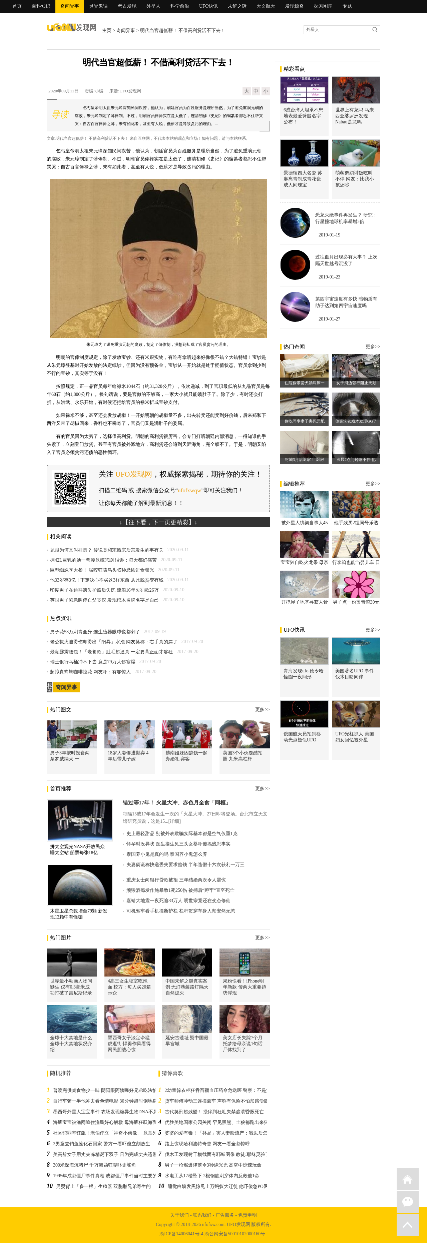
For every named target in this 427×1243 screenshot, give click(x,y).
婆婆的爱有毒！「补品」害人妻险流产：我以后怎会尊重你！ (228, 1133)
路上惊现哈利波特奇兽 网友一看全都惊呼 (207, 1143)
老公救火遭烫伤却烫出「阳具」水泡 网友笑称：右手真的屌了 (113, 641)
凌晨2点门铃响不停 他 (356, 459)
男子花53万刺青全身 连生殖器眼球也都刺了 (95, 631)
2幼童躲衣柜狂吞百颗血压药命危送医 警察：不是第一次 (223, 1090)
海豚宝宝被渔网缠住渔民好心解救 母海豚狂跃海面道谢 (109, 1122)
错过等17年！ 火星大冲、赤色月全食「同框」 (177, 802)
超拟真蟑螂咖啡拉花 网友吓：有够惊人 (90, 671)
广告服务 (225, 1215)
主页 (106, 30)
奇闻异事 (69, 6)
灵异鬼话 (98, 6)
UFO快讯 (208, 6)
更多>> (262, 709)
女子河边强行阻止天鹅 (356, 383)
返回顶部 (408, 1225)
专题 (347, 6)
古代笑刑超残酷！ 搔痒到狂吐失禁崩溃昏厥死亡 (214, 1111)
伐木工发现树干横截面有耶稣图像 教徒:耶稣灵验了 (217, 1154)
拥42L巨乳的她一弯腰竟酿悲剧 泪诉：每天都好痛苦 (103, 560)
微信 (408, 1202)
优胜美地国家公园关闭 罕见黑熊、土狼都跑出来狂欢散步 (224, 1122)
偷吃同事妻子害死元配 (305, 421)
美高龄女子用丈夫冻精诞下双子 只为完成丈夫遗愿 (105, 1154)
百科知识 (41, 6)
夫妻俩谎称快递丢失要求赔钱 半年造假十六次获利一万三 (185, 864)
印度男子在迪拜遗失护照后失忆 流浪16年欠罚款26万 (104, 590)
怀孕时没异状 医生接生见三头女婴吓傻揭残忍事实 (178, 843)
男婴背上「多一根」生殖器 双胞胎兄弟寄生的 (103, 1186)
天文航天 (266, 6)
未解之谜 (237, 6)
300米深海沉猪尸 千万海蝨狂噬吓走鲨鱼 (94, 1165)
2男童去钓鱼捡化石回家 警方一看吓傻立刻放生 (101, 1143)
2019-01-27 (329, 319)
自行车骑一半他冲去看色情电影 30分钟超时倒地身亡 (107, 1101)
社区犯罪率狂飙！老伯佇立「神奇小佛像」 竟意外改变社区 (114, 1133)
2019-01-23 (329, 276)
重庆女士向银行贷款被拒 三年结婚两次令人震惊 (176, 879)
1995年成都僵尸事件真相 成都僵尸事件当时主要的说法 (109, 1175)
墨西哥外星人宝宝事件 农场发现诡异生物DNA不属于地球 (112, 1111)
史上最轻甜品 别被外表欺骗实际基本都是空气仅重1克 (182, 833)
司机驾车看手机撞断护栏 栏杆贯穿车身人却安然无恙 (180, 910)
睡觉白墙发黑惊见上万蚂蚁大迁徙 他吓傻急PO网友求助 (225, 1186)
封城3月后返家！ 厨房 (304, 459)
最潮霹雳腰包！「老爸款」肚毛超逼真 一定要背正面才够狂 (111, 651)
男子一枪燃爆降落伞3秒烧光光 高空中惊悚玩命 (213, 1165)
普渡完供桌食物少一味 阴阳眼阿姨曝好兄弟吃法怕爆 (107, 1090)
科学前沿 (179, 6)
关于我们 (179, 1215)
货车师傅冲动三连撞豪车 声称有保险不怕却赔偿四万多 (221, 1101)
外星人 (153, 6)
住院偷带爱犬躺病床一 (305, 383)
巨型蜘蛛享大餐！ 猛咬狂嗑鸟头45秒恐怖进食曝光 (102, 570)
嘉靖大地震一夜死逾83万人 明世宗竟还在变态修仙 (178, 900)
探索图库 (323, 6)
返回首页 (408, 1179)
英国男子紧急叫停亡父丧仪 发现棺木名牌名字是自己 (104, 600)
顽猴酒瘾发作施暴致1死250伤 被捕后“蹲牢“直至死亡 (180, 890)
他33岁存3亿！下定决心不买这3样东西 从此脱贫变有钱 (106, 580)
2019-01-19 (329, 234)
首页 (17, 6)
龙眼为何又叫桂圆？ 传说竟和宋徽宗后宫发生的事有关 (106, 550)
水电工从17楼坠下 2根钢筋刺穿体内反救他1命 (212, 1175)
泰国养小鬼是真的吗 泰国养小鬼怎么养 (166, 854)
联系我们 (202, 1215)
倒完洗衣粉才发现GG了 (356, 421)
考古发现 (127, 6)
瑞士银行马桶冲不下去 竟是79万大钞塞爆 (92, 661)
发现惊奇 (294, 6)
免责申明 (247, 1215)
